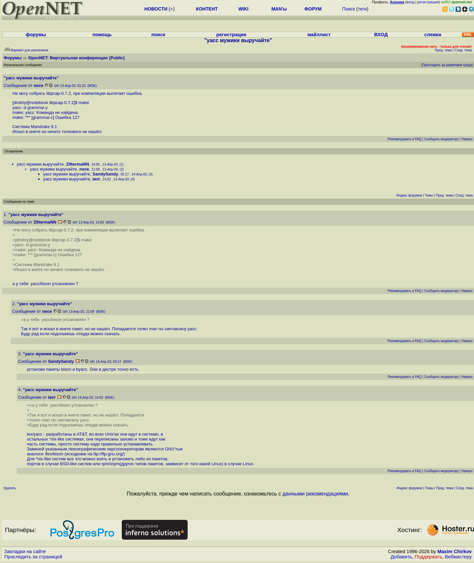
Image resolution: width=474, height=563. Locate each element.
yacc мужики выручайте (40, 164)
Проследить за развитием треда (447, 65)
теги (362, 9)
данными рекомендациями (315, 493)
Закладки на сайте (25, 551)
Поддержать (428, 556)
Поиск (348, 9)
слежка (432, 34)
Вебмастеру (458, 556)
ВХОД (381, 34)
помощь (102, 34)
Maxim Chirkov (454, 551)
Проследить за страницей (33, 556)
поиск (158, 34)
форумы (36, 34)
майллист (319, 34)
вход (410, 2)
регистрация (428, 2)
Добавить (401, 556)
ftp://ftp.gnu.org (107, 453)
